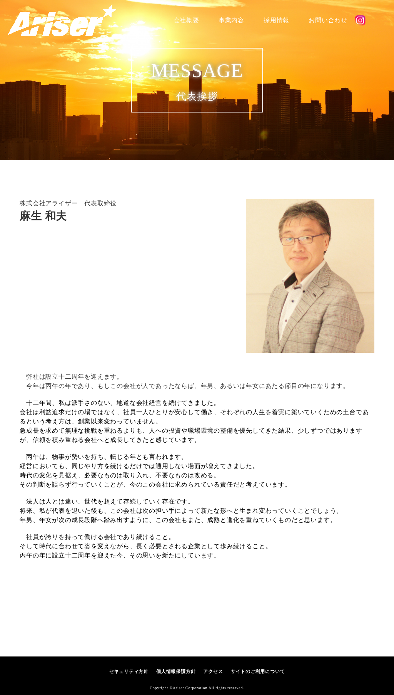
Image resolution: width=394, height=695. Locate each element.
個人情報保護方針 (175, 671)
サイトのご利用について (258, 671)
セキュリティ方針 (129, 671)
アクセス (213, 671)
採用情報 (276, 20)
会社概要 (186, 20)
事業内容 (231, 20)
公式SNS (360, 20)
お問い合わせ (328, 20)
